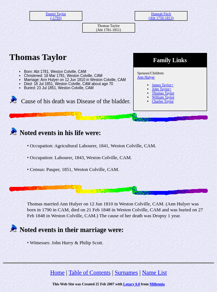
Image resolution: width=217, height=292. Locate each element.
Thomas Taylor (163, 93)
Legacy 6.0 (131, 284)
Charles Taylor (163, 101)
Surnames (126, 272)
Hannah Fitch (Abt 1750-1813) (161, 16)
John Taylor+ (162, 89)
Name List (154, 272)
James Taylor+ (162, 85)
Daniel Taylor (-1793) (56, 16)
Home (57, 272)
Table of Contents (90, 272)
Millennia (157, 284)
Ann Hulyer (146, 77)
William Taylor (163, 97)
